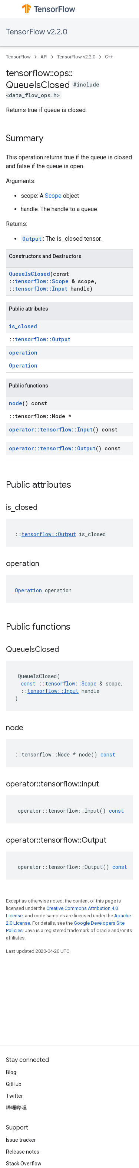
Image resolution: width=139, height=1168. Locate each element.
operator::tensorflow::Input (51, 429)
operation (23, 352)
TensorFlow (18, 57)
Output (32, 238)
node (15, 403)
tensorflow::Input (41, 288)
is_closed (23, 326)
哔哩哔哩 (16, 1108)
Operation (23, 365)
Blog (11, 1072)
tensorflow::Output (42, 339)
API (43, 57)
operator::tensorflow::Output (52, 448)
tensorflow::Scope (42, 281)
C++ (109, 57)
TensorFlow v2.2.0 (36, 32)
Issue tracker (21, 1140)
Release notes (22, 1152)
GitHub (13, 1084)
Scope (53, 195)
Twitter (14, 1096)
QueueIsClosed (29, 273)
